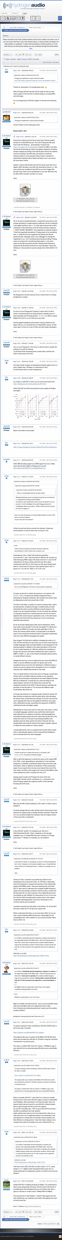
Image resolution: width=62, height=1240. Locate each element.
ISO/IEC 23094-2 (18, 596)
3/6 (42, 316)
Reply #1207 (16, 361)
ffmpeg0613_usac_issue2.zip (25, 275)
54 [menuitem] (36, 54)
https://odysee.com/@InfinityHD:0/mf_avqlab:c (28, 1032)
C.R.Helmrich (6, 137)
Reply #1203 (19, 217)
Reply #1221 (16, 1022)
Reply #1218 (16, 854)
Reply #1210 (16, 443)
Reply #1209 (16, 427)
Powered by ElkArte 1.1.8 (7, 1236)
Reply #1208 (16, 378)
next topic (56, 62)
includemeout (7, 964)
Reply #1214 (16, 579)
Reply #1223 (16, 1132)
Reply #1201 (16, 112)
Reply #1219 (16, 930)
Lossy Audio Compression (17, 27)
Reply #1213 (16, 541)
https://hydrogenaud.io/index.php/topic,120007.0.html (31, 956)
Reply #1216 (16, 800)
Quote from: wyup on (27, 486)
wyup (7, 361)
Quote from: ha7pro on (26, 481)
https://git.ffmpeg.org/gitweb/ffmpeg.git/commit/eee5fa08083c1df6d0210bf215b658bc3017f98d (36, 80)
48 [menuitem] (19, 54)
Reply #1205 (16, 308)
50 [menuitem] (27, 54)
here (30, 48)
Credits (15, 1236)
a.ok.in (6, 1060)
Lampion (6, 459)
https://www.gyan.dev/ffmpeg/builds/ (25, 147)
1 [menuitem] (11, 54)
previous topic (47, 62)
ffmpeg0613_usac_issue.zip (25, 199)
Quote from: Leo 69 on (26, 935)
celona (6, 578)
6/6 (45, 316)
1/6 (39, 316)
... (13, 54)
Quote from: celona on (26, 75)
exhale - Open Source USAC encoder (16, 30)
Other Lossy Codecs (35, 27)
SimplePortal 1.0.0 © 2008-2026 (26, 1236)
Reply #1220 (16, 963)
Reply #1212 (16, 477)
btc (6, 70)
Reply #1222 (16, 1061)
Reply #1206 (16, 343)
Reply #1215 (16, 744)
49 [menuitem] (23, 54)
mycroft (7, 290)
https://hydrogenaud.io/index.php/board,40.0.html (29, 384)
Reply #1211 (16, 460)
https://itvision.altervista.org (33, 1206)
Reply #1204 (16, 291)
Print (56, 54)
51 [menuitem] (30, 54)
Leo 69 (6, 799)
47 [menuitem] (16, 54)
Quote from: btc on (25, 1137)
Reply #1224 (16, 1181)
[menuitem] (6, 54)
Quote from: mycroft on (27, 584)
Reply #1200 (16, 70)
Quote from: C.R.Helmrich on (28, 859)
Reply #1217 (16, 827)
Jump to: (39, 1224)
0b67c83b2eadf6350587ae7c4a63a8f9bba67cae (29, 468)
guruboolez (6, 113)
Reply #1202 (19, 136)
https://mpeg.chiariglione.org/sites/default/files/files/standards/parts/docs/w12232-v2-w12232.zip (35, 447)
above (41, 779)
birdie (6, 1180)
